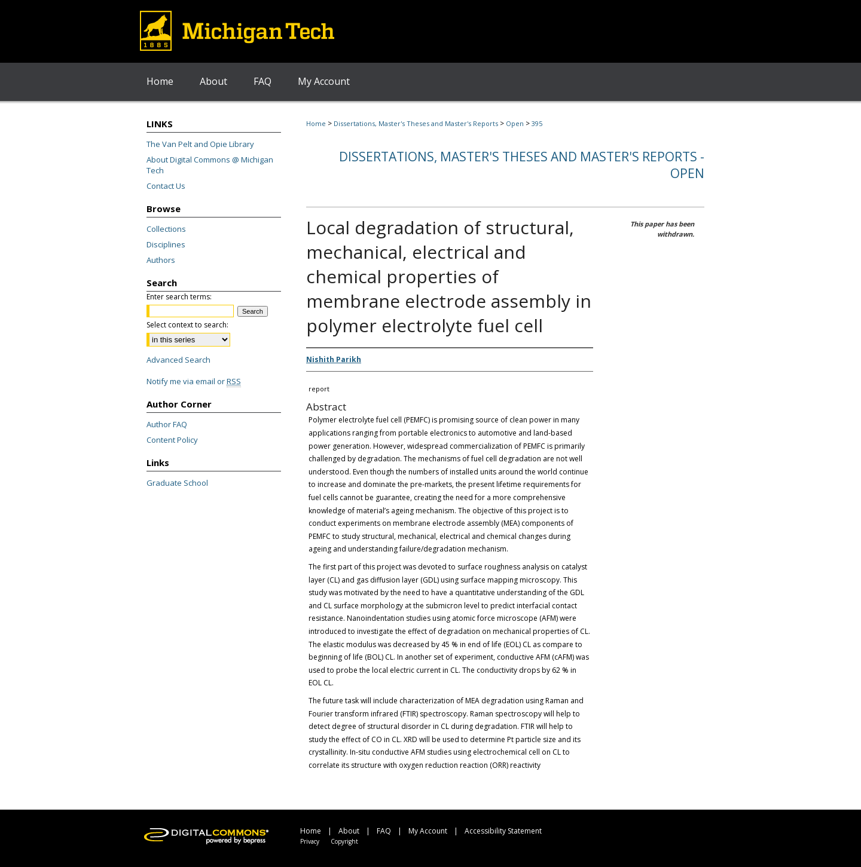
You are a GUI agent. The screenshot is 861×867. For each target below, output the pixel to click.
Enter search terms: (179, 297)
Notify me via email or (193, 381)
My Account (427, 831)
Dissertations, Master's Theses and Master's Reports (416, 123)
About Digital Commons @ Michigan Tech (209, 165)
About (348, 831)
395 (537, 123)
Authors (160, 260)
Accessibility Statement (503, 831)
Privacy (309, 841)
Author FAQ (166, 424)
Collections (166, 228)
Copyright (344, 841)
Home (316, 123)
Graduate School (177, 482)
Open (515, 123)
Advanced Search (178, 359)
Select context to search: (187, 325)
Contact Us (165, 185)
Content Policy (172, 439)
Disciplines (165, 244)
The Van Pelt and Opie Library (200, 144)
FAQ (384, 831)
